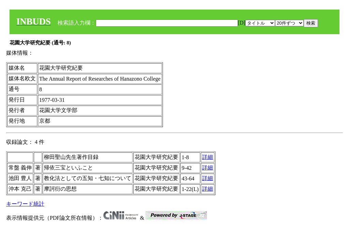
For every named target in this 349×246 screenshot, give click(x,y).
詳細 (207, 157)
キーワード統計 (25, 204)
